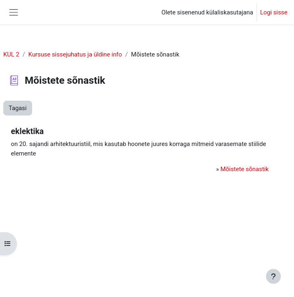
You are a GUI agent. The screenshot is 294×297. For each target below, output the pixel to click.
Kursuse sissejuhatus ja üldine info (75, 54)
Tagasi (18, 108)
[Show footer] (273, 276)
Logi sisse (273, 12)
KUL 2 (11, 54)
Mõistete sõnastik (244, 169)
